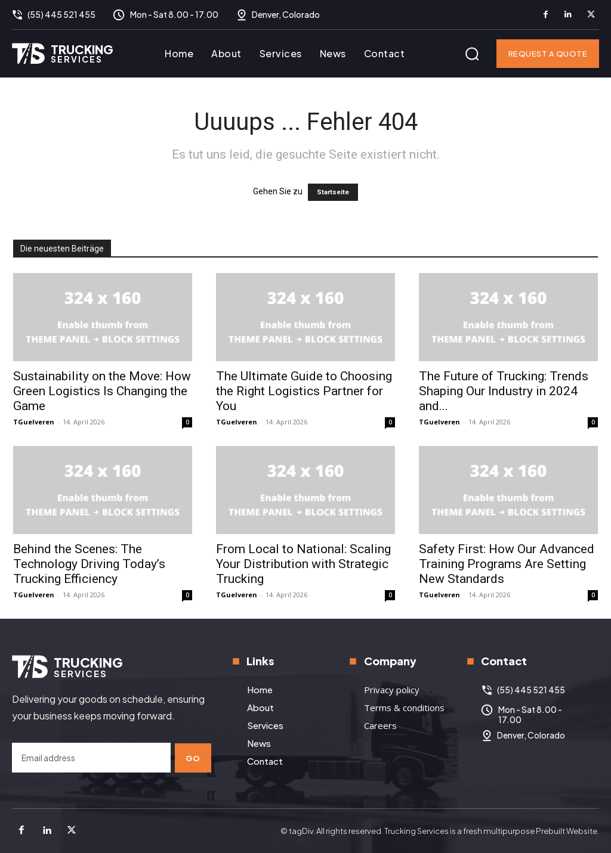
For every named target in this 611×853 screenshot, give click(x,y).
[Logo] (62, 53)
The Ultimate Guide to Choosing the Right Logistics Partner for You (304, 391)
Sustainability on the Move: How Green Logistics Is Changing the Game (102, 391)
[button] (471, 53)
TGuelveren (33, 421)
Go (193, 757)
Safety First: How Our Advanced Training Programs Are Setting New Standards (506, 564)
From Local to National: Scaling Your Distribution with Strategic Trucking (303, 564)
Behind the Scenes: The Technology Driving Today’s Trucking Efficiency (89, 564)
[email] (91, 758)
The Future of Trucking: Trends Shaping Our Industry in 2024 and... (503, 391)
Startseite (333, 192)
